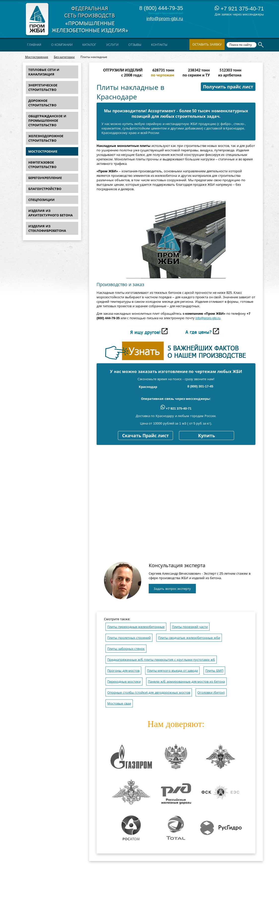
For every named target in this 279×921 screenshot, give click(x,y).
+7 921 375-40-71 (239, 8)
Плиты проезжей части (190, 627)
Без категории (64, 57)
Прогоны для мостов (123, 671)
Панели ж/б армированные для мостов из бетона (186, 681)
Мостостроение (36, 57)
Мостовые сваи (119, 703)
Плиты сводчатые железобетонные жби (189, 638)
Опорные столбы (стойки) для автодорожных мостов (148, 692)
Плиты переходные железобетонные (136, 627)
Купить (206, 435)
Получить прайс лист (228, 86)
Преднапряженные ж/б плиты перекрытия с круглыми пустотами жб (161, 660)
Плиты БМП (214, 671)
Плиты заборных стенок (126, 649)
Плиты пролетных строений (129, 638)
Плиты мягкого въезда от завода (172, 671)
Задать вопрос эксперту (172, 589)
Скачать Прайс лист (145, 435)
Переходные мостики (124, 681)
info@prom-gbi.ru (164, 18)
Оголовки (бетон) (211, 692)
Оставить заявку (207, 44)
